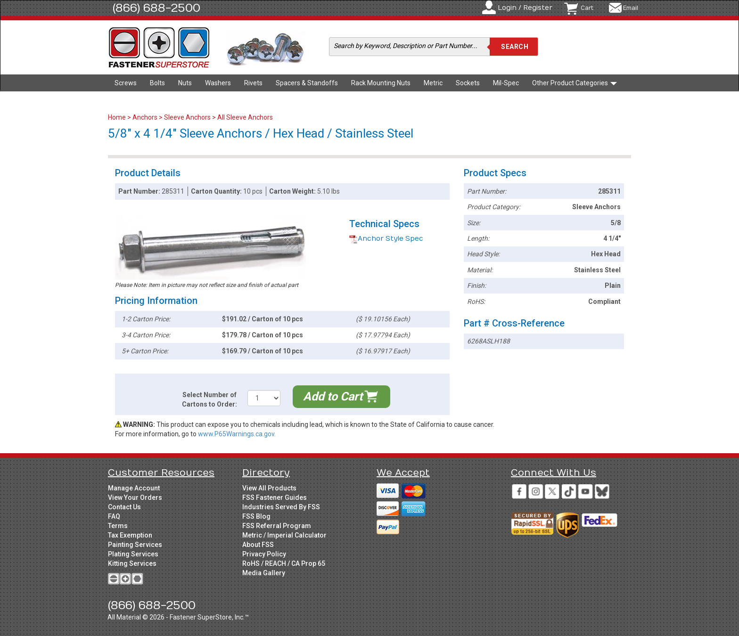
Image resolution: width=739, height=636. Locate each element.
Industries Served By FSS (281, 507)
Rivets (253, 83)
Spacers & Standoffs (307, 83)
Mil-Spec (506, 83)
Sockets (468, 83)
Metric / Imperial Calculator (284, 535)
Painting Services (135, 544)
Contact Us (124, 507)
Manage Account (134, 488)
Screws (126, 83)
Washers (218, 83)
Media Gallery (263, 573)
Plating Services (133, 554)
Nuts (185, 83)
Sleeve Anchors (187, 117)
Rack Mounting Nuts (381, 83)
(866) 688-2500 (156, 8)
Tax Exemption (130, 535)
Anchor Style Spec (386, 239)
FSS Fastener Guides (274, 497)
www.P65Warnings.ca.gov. (237, 434)
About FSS (258, 544)
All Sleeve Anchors (245, 117)
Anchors (144, 117)
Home (117, 117)
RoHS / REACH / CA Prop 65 (283, 563)
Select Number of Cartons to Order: (209, 399)
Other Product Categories (574, 83)
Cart (587, 8)
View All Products (269, 488)
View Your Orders (135, 497)
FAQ (114, 516)
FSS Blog (256, 516)
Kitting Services (132, 563)
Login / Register (525, 8)
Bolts (157, 83)
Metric (433, 83)
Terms (118, 526)
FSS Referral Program (276, 526)
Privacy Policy (264, 554)
